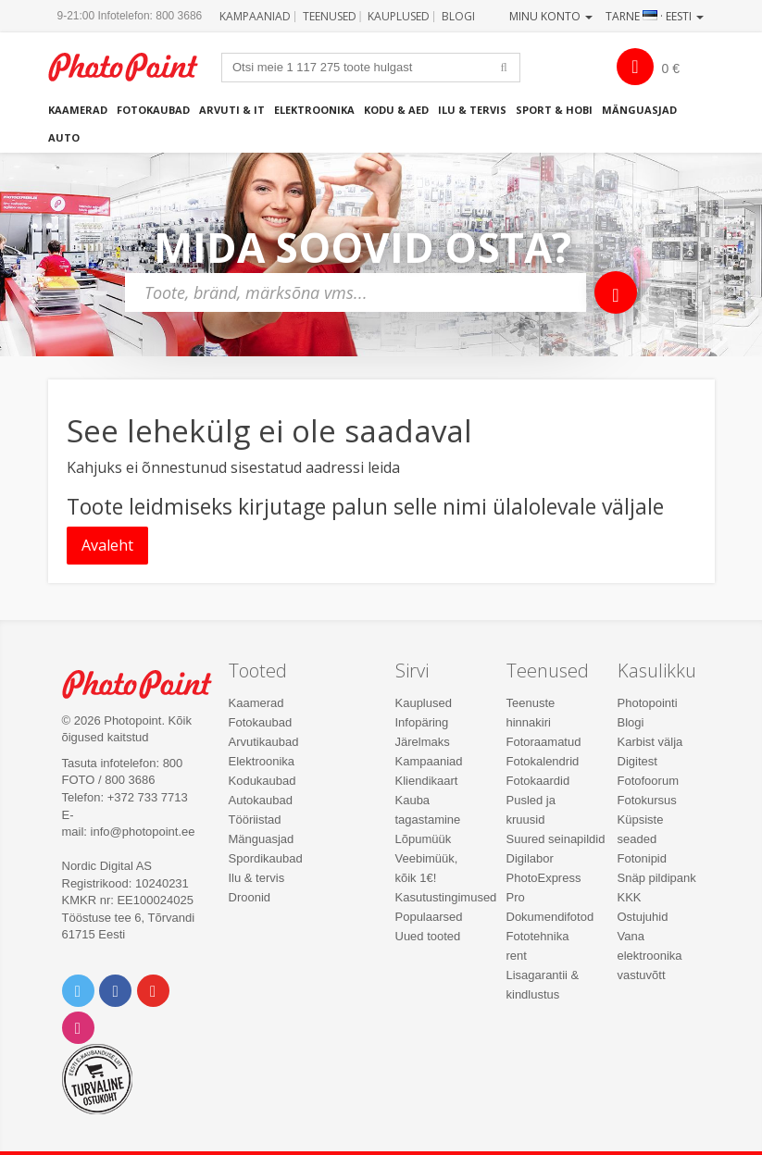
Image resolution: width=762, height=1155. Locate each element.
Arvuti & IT (232, 110)
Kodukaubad (262, 781)
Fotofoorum (648, 781)
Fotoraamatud (543, 742)
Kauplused (399, 16)
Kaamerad (77, 110)
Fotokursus (647, 800)
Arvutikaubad (264, 742)
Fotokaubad (153, 110)
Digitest (637, 761)
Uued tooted (428, 936)
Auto (64, 137)
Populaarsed (429, 917)
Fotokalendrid (543, 761)
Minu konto (551, 16)
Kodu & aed (396, 110)
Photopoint (133, 67)
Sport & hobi (554, 110)
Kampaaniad (255, 16)
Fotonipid (642, 858)
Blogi (458, 16)
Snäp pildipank (657, 878)
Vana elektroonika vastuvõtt (650, 955)
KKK (630, 897)
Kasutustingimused (446, 897)
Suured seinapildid (556, 839)
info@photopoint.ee (143, 831)
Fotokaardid (538, 781)
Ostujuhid (643, 917)
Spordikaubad (266, 858)
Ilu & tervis (472, 110)
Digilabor (530, 858)
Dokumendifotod (550, 917)
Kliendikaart (426, 781)
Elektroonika (314, 110)
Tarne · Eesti (655, 16)
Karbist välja (650, 742)
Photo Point (146, 684)
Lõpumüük (423, 839)
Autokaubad (261, 800)
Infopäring (422, 722)
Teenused (329, 16)
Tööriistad (255, 819)
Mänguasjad (639, 110)
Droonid (250, 897)
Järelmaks (422, 742)
